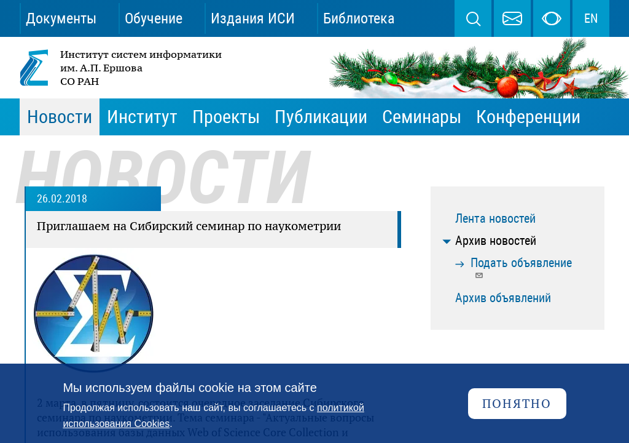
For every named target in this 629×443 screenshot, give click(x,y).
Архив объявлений (503, 297)
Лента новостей (495, 218)
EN (591, 18)
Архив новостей (495, 240)
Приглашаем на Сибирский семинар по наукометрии (189, 225)
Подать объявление (521, 267)
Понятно (517, 403)
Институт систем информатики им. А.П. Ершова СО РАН (121, 67)
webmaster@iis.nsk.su (512, 18)
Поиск (473, 18)
